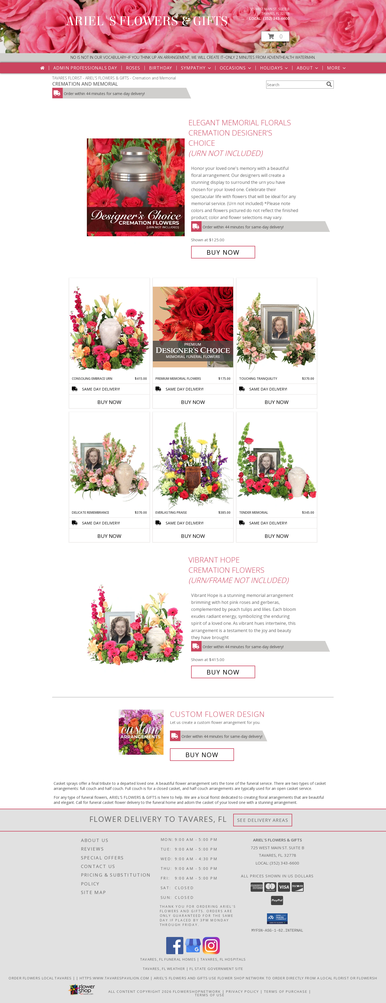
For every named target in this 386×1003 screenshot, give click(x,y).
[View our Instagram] (211, 952)
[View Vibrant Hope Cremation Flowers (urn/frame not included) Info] (136, 615)
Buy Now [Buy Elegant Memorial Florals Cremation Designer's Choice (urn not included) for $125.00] (223, 252)
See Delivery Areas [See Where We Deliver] (262, 820)
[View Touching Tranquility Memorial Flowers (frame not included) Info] (276, 327)
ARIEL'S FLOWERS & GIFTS (147, 21)
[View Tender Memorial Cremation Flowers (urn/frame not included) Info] (276, 461)
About (308, 68)
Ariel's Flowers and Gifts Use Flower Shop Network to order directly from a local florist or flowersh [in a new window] (265, 977)
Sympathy (196, 68)
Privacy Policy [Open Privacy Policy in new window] (242, 991)
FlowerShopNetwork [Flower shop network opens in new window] (197, 991)
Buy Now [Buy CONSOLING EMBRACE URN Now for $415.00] (109, 402)
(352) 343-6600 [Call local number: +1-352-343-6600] (276, 18)
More (337, 68)
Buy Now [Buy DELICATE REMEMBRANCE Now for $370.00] (109, 535)
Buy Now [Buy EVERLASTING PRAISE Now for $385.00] (193, 535)
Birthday (160, 68)
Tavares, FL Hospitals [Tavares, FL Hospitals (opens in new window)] (223, 959)
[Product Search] (295, 84)
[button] (275, 36)
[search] (329, 84)
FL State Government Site (216, 968)
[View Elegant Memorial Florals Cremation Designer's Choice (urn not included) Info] (136, 187)
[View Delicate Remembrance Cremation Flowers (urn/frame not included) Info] (109, 461)
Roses (133, 68)
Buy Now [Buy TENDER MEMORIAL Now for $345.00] (277, 535)
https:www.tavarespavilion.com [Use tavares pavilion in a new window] (115, 977)
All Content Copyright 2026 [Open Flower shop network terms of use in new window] (140, 991)
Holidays (274, 68)
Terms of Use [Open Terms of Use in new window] (210, 994)
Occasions (236, 68)
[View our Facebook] (174, 952)
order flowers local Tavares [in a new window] (41, 977)
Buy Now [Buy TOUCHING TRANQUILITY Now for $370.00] (277, 402)
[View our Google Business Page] (193, 952)
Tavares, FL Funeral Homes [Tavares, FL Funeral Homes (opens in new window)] (168, 959)
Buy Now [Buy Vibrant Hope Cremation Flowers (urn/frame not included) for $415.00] (223, 672)
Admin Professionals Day (85, 68)
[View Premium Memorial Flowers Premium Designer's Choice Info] (193, 327)
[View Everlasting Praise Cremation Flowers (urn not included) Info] (193, 461)
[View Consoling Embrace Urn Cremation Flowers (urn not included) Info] (109, 327)
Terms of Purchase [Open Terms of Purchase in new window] (285, 991)
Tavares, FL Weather (164, 968)
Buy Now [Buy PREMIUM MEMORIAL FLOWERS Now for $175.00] (193, 402)
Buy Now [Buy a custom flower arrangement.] (201, 754)
